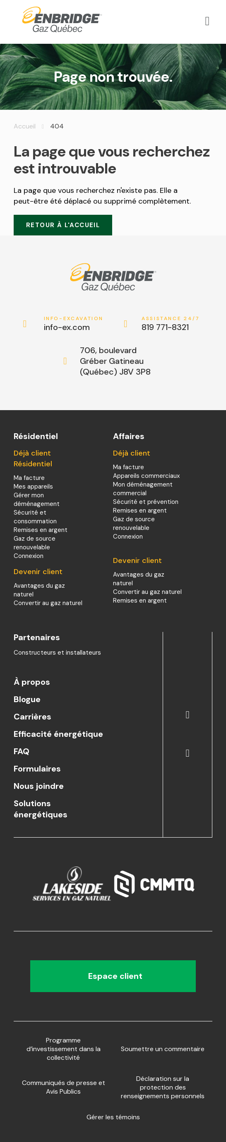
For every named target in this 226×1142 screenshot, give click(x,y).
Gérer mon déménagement (37, 499)
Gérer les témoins (113, 1117)
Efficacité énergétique (58, 734)
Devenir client (38, 572)
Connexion (28, 556)
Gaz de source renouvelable (34, 542)
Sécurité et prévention (145, 502)
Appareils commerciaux (146, 476)
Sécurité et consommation (35, 516)
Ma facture (29, 478)
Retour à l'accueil (63, 225)
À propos (32, 682)
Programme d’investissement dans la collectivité (63, 1049)
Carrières (32, 716)
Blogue (27, 699)
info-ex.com (74, 324)
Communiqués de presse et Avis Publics (63, 1087)
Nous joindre (39, 786)
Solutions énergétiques (40, 809)
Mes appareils (33, 486)
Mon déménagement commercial (143, 488)
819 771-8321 (172, 324)
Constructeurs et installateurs (57, 652)
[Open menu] (207, 21)
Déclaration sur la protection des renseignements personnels (162, 1087)
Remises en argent (40, 530)
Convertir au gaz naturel (48, 603)
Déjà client (131, 453)
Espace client (113, 976)
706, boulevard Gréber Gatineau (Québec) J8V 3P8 (115, 361)
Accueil (25, 126)
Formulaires (37, 768)
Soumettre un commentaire (162, 1049)
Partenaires (37, 637)
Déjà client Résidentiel (33, 458)
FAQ (21, 751)
